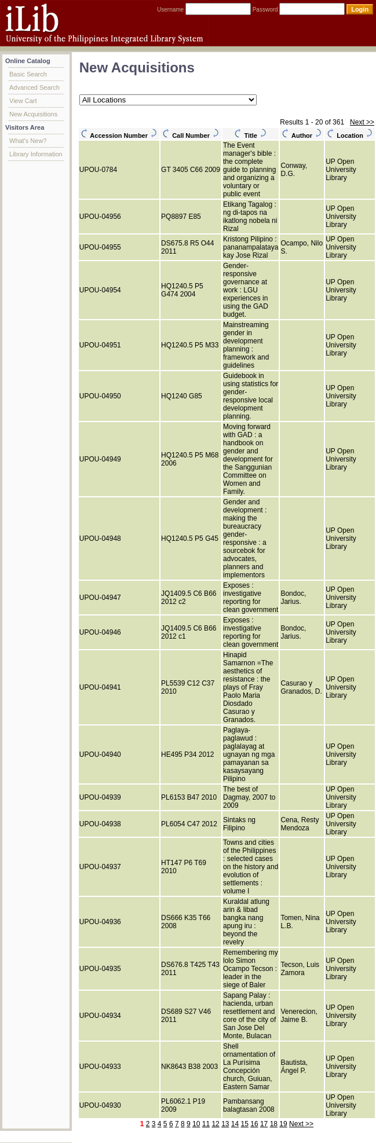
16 (254, 1124)
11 (206, 1124)
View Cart (22, 100)
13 (225, 1124)
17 (264, 1124)
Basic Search (28, 74)
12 (215, 1124)
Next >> (362, 122)
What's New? (27, 140)
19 (283, 1124)
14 (235, 1124)
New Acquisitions (33, 114)
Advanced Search (34, 87)
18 (274, 1124)
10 (196, 1124)
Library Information (36, 154)
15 (245, 1124)
